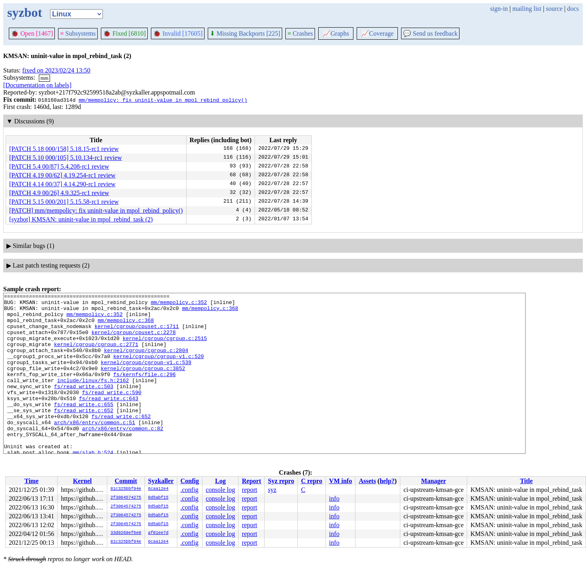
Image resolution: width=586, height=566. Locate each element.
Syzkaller (161, 480)
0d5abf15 (158, 498)
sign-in (499, 8)
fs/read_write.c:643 (108, 419)
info (334, 498)
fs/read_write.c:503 (83, 405)
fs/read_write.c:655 (83, 427)
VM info (340, 480)
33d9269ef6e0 (125, 533)
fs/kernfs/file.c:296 (144, 391)
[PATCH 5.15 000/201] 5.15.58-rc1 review (64, 201)
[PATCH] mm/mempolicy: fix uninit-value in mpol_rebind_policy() (96, 210)
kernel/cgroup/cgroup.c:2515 (164, 347)
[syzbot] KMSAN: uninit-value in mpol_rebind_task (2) (81, 219)
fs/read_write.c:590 (111, 412)
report (249, 489)
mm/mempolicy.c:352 (179, 304)
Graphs (336, 33)
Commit (125, 480)
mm (44, 78)
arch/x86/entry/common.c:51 (94, 448)
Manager (433, 480)
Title (526, 480)
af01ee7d (158, 533)
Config (190, 480)
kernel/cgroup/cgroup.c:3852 (143, 383)
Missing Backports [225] (245, 33)
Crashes (300, 33)
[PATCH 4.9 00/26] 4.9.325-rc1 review (59, 192)
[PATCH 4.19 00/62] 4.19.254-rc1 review (62, 175)
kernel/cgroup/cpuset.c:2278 (133, 340)
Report (251, 480)
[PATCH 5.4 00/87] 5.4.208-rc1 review (59, 166)
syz (272, 489)
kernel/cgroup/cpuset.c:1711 (136, 333)
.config (190, 489)
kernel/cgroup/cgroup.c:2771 (96, 355)
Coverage (377, 33)
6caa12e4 (158, 489)
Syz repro (281, 480)
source (554, 8)
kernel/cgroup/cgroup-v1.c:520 (158, 369)
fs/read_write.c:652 (83, 434)
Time (31, 480)
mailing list (526, 8)
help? (386, 480)
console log (220, 489)
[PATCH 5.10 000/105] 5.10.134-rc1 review (65, 157)
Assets (367, 480)
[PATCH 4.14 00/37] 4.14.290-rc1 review (62, 184)
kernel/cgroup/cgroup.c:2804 (146, 362)
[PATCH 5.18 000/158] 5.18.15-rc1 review (64, 148)
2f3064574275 (125, 498)
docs (573, 8)
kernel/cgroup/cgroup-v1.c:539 (146, 376)
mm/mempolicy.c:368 (210, 311)
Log (220, 480)
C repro (311, 480)
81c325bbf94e (125, 489)
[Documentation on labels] (37, 85)
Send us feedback (430, 33)
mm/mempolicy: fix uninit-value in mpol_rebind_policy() (162, 99)
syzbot (24, 12)
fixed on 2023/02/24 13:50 (56, 70)
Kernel (82, 480)
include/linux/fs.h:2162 (93, 398)
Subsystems (78, 33)
